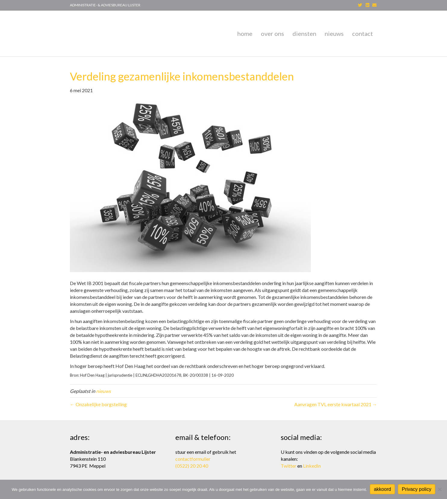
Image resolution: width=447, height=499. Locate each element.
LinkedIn (312, 466)
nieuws (334, 33)
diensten (304, 33)
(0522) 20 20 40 (191, 466)
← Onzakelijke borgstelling (98, 404)
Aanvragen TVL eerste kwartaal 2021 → (335, 404)
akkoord (382, 489)
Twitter (288, 466)
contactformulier (193, 459)
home (244, 33)
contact (362, 33)
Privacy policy (416, 489)
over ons (272, 33)
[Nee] (439, 489)
